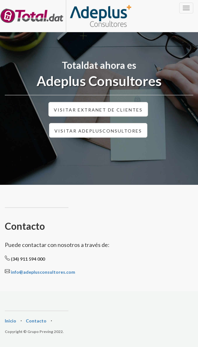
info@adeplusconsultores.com (43, 272)
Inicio (10, 320)
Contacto (36, 320)
